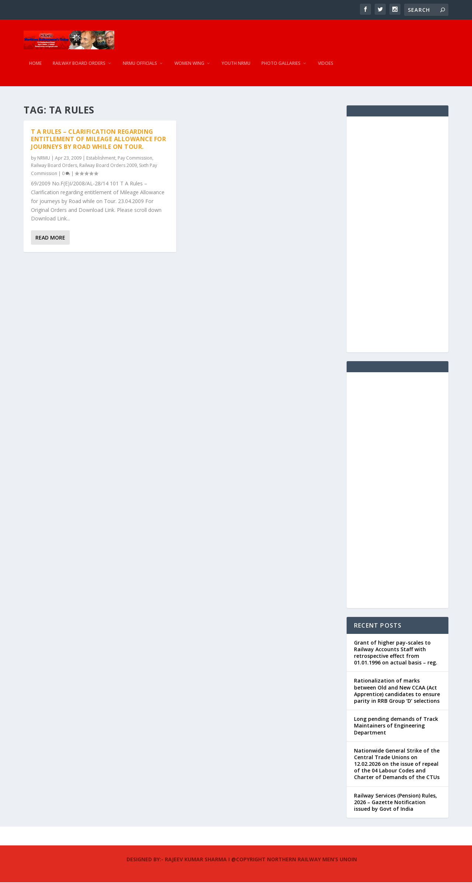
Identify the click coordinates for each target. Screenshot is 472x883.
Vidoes (325, 68)
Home (35, 68)
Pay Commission (135, 158)
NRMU (43, 158)
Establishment (100, 158)
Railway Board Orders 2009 (108, 166)
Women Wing (189, 68)
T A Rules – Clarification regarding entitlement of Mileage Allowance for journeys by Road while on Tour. (98, 139)
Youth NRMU (236, 68)
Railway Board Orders (79, 68)
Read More (50, 238)
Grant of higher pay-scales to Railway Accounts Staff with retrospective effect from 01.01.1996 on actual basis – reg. (395, 653)
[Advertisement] (397, 234)
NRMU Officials (140, 68)
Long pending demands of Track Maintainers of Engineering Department (396, 726)
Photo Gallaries (281, 68)
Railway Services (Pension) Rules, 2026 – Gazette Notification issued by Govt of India (395, 802)
